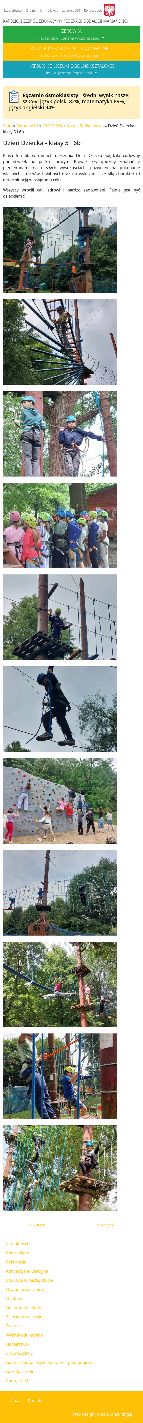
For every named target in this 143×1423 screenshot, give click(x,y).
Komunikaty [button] (17, 1253)
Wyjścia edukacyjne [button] (24, 1335)
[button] (13, 10)
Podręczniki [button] (17, 1380)
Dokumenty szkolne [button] (25, 1307)
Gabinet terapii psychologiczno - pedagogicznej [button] (51, 1362)
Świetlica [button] (14, 1326)
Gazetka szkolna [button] (21, 1371)
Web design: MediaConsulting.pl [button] (103, 1414)
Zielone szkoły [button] (19, 1353)
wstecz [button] (37, 1225)
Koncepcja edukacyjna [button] (27, 1271)
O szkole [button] (14, 1298)
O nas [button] (14, 1400)
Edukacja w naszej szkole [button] (29, 1280)
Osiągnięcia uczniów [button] (25, 1289)
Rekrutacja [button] (16, 1262)
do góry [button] (105, 1225)
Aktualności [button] (17, 1243)
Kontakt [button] (35, 1400)
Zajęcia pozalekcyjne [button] (25, 1317)
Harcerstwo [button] (17, 1344)
